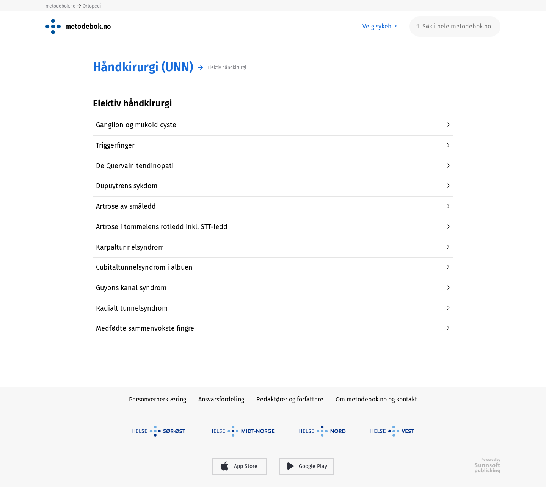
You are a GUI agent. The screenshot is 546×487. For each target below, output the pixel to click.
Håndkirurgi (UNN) (143, 67)
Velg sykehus (379, 26)
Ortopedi (92, 6)
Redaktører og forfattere (289, 399)
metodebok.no (60, 6)
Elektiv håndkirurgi (226, 67)
